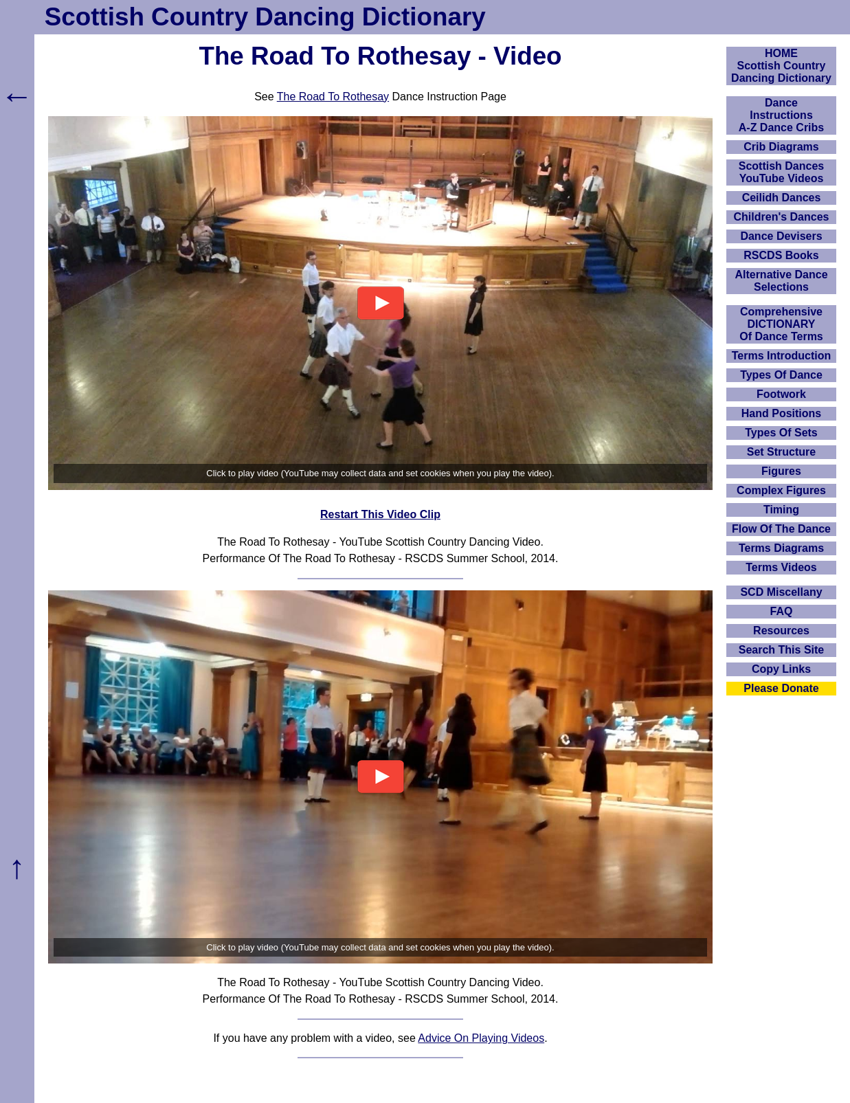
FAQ (781, 611)
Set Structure (781, 452)
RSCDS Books (780, 255)
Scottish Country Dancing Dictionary (265, 17)
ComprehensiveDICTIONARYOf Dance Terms (781, 324)
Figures (781, 471)
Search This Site (782, 650)
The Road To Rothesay (333, 96)
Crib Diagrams (780, 147)
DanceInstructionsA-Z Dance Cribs (781, 115)
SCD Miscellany (781, 592)
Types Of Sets (781, 432)
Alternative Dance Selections (781, 281)
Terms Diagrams (781, 548)
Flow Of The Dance (781, 529)
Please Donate (780, 688)
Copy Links (781, 669)
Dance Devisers (781, 236)
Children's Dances (781, 217)
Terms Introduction (781, 355)
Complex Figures (781, 490)
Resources (781, 630)
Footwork (781, 394)
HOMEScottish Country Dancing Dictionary (781, 65)
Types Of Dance (781, 375)
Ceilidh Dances (781, 197)
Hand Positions (781, 413)
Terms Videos (781, 567)
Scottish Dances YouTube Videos (781, 172)
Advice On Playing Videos (481, 1038)
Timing (781, 509)
